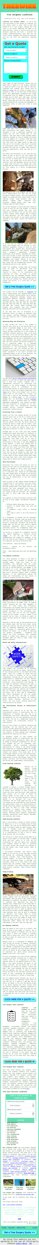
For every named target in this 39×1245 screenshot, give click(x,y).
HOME (16, 11)
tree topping (22, 1048)
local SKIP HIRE (29, 1173)
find (8, 1070)
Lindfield (30, 291)
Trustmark (33, 399)
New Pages (12, 1227)
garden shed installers (11, 1159)
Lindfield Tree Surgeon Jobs (25, 1194)
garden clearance (8, 1173)
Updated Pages (21, 1227)
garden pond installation (18, 1163)
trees (11, 90)
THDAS (5, 535)
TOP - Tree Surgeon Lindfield (12, 1204)
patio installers (28, 1164)
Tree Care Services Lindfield (15, 1092)
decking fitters (16, 1166)
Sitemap (4, 1227)
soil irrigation (8, 1164)
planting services (30, 1156)
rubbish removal (27, 1169)
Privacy (35, 1227)
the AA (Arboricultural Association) (24, 378)
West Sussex (27, 1050)
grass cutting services (18, 1171)
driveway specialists (19, 1157)
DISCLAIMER (34, 11)
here (4, 392)
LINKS (20, 11)
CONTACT (28, 11)
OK (30, 1244)
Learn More (21, 1244)
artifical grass (27, 1161)
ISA (35, 748)
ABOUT (24, 11)
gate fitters (10, 1156)
